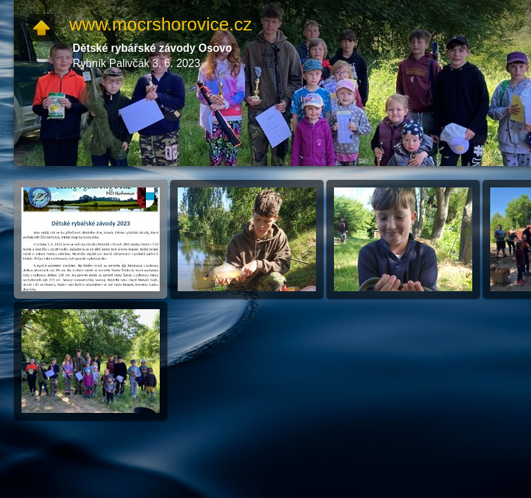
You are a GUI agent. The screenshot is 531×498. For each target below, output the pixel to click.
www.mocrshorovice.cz (160, 24)
